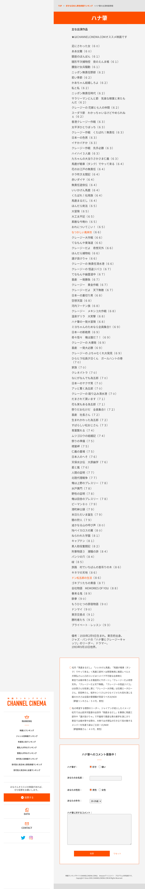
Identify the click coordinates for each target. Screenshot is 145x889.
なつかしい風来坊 (82, 232)
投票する (29, 797)
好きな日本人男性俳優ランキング (79, 5)
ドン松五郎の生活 (82, 578)
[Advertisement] (27, 864)
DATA (27, 813)
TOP (60, 5)
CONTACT (27, 827)
